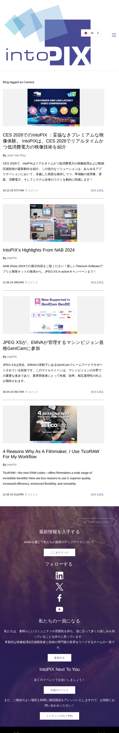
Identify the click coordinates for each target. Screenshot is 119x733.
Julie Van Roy (16, 108)
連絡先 (101, 686)
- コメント (31, 143)
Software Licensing (65, 726)
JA (88, 33)
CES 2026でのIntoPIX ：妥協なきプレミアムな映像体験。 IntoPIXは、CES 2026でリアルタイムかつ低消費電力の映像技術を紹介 (53, 93)
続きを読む (97, 143)
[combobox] (91, 33)
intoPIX (12, 210)
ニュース (53, 686)
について (86, 686)
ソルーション (33, 686)
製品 (16, 686)
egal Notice (59, 720)
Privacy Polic (79, 720)
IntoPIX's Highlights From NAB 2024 (39, 202)
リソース (69, 686)
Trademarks (100, 720)
